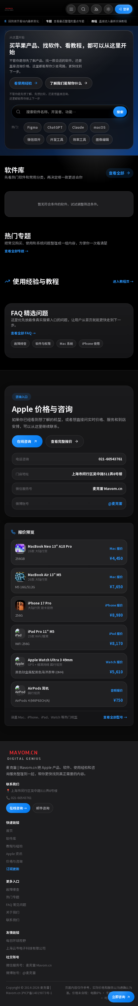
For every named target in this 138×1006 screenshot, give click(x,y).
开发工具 (56, 139)
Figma (32, 127)
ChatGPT (55, 127)
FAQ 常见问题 (16, 904)
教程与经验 (14, 846)
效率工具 (79, 139)
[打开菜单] (71, 9)
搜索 (120, 111)
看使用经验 (26, 83)
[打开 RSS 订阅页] (96, 9)
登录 (123, 9)
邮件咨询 (42, 808)
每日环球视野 (16, 940)
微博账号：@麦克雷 (21, 972)
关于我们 (12, 912)
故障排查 (12, 889)
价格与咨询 (14, 861)
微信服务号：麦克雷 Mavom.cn (29, 965)
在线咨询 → (18, 808)
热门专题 (12, 897)
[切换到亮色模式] (108, 9)
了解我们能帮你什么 (69, 83)
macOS (99, 127)
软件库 (11, 838)
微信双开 (34, 139)
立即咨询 (121, 996)
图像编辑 (102, 139)
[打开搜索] (83, 9)
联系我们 (12, 919)
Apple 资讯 (14, 853)
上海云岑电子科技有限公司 (26, 948)
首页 (9, 830)
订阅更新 (12, 868)
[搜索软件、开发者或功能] (70, 112)
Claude (78, 127)
